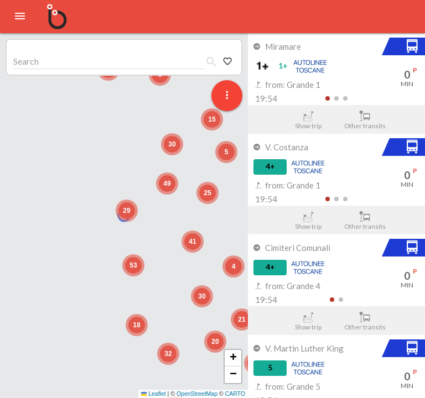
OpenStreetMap (197, 393)
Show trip (308, 120)
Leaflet (153, 393)
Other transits (365, 120)
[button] (127, 211)
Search (26, 61)
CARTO (235, 393)
